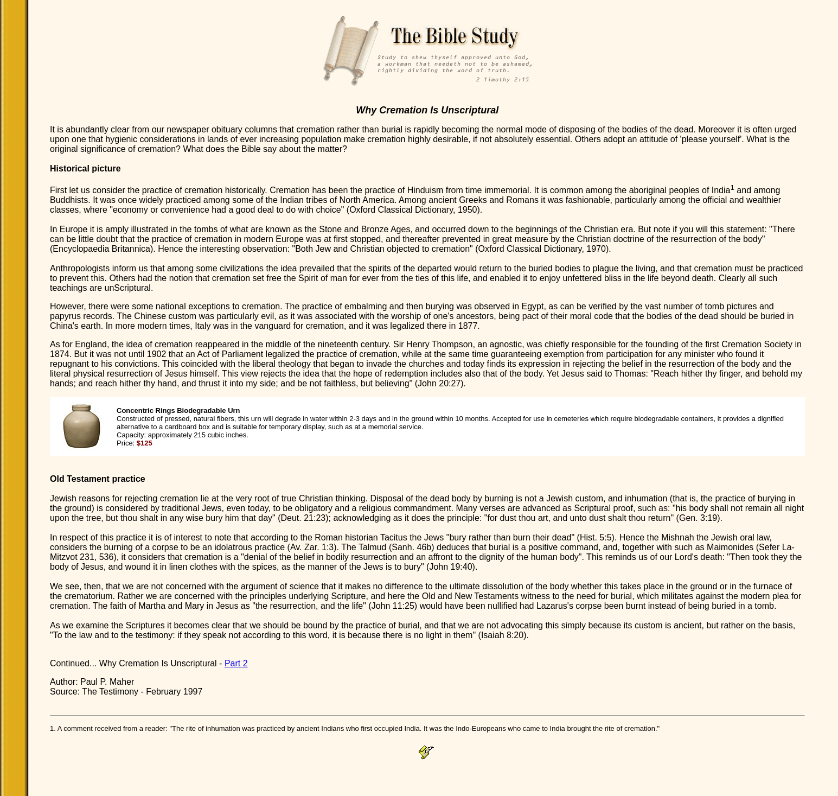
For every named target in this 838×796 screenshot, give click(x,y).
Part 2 (236, 663)
